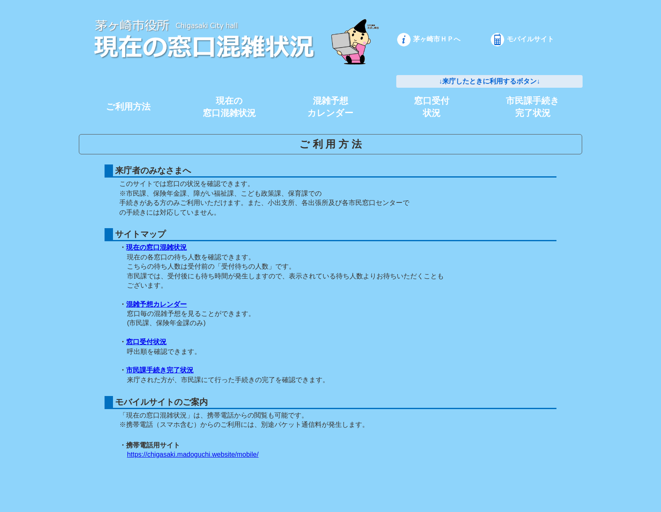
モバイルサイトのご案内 (160, 402)
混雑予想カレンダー (156, 304)
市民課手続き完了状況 (159, 370)
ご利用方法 (128, 106)
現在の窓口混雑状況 (156, 247)
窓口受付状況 (146, 341)
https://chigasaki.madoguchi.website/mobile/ (192, 454)
